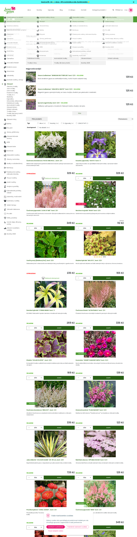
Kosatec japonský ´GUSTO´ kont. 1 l (76, 163)
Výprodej (51, 10)
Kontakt (38, 518)
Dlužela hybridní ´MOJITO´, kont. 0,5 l (113, 217)
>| (130, 472)
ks (72, 180)
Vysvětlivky (61, 506)
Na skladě (44, 128)
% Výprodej (68, 123)
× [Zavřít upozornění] (134, 2)
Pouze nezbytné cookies (55, 531)
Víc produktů (80, 465)
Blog (36, 514)
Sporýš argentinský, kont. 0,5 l (49, 103)
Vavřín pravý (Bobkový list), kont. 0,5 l (78, 217)
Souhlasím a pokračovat (55, 527)
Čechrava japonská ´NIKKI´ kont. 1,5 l (41, 434)
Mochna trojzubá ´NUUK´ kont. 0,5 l (41, 217)
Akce (29, 10)
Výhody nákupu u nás (64, 502)
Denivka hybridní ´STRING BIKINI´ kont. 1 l (43, 271)
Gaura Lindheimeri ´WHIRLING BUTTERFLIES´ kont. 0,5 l (56, 75)
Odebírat (96, 528)
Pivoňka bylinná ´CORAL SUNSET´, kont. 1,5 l (115, 380)
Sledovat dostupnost (44, 180)
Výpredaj (38, 510)
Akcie (37, 502)
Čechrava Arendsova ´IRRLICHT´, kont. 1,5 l (79, 326)
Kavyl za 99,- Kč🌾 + (48, 2)
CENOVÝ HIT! (83, 123)
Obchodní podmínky (64, 510)
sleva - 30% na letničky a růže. (66, 2)
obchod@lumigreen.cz (14, 514)
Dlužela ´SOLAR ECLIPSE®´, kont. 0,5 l (112, 271)
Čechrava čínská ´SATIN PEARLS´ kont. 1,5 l (79, 271)
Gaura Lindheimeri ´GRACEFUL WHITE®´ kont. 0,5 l (55, 89)
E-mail (91, 508)
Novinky (39, 10)
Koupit (87, 180)
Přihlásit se (119, 10)
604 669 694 (10, 512)
